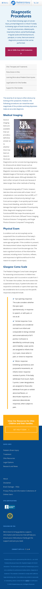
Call (36, 3)
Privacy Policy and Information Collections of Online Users (19, 492)
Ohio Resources (9, 458)
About (5, 479)
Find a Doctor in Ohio (13, 72)
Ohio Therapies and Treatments (16, 67)
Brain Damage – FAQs (11, 487)
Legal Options (8, 462)
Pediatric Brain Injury (11, 450)
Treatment (7, 454)
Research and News (10, 466)
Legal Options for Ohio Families (16, 83)
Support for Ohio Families (14, 88)
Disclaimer (7, 483)
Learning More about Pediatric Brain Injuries (20, 77)
